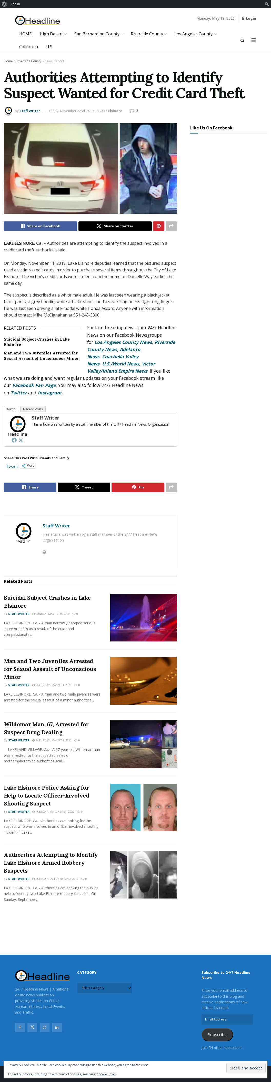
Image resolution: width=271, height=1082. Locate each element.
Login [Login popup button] (249, 18)
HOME (25, 34)
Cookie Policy (106, 1074)
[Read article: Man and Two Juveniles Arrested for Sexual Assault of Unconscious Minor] (143, 681)
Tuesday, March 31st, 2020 (53, 811)
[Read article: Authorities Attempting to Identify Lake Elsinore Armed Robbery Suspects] (143, 875)
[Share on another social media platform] (171, 226)
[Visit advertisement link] (90, 504)
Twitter (19, 393)
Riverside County (147, 34)
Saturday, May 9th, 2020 (52, 685)
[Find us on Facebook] (20, 1027)
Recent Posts (33, 409)
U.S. (49, 46)
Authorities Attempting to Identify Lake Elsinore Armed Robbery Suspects (51, 862)
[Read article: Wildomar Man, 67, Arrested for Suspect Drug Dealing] (143, 744)
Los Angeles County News (123, 342)
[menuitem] (4, 4)
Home (8, 61)
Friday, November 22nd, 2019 (71, 110)
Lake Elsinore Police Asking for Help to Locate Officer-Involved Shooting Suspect (46, 795)
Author (11, 409)
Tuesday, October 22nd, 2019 (55, 879)
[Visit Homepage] (37, 20)
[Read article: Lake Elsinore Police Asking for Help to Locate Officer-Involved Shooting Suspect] (143, 808)
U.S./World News (120, 364)
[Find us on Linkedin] (57, 1027)
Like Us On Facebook (211, 128)
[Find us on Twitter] (32, 1027)
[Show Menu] (254, 40)
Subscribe (217, 1035)
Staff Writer (29, 110)
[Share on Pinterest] (158, 226)
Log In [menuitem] (15, 4)
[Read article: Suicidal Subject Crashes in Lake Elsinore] (143, 618)
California (28, 46)
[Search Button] (242, 40)
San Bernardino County (96, 34)
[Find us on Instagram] (44, 1027)
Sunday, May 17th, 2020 (51, 614)
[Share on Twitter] (115, 226)
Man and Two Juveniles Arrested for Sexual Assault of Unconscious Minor (50, 669)
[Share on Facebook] (40, 226)
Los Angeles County (193, 34)
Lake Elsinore (54, 61)
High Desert (51, 34)
